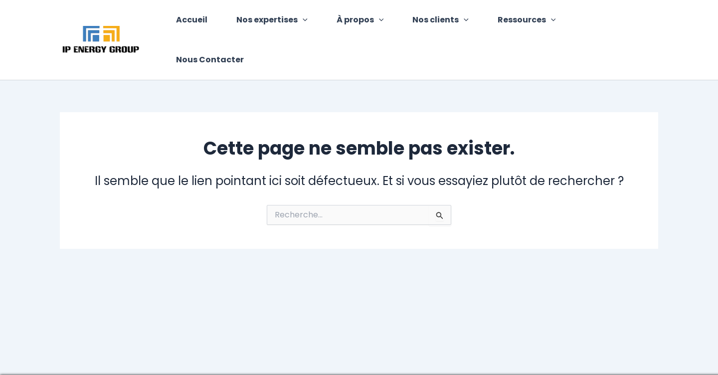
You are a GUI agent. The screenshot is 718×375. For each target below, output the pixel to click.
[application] (308, 22)
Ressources (522, 22)
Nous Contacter (611, 21)
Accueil (199, 21)
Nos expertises (277, 22)
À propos (361, 22)
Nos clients (439, 22)
